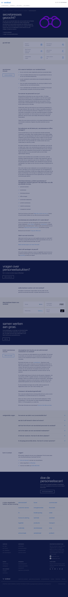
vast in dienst (31, 224)
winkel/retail (37, 543)
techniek (36, 528)
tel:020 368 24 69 (35, 469)
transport (52, 533)
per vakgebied (6, 560)
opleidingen (21, 556)
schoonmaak (22, 543)
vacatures (5, 554)
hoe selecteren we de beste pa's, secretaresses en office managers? (35, 129)
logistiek (20, 533)
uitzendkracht (43, 224)
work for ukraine (22, 562)
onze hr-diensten (10, 10)
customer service (23, 518)
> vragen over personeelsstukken (10, 34)
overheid (51, 528)
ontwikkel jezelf (21, 560)
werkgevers (13, 5)
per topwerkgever (7, 562)
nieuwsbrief (21, 578)
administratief (22, 512)
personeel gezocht (22, 574)
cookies (52, 589)
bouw (35, 512)
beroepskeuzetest (22, 558)
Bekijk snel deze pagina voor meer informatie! (28, 244)
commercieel (53, 512)
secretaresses (38, 538)
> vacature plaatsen (7, 32)
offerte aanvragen (8, 359)
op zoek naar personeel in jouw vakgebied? (20, 10)
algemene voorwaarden (23, 580)
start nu (6, 341)
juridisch (51, 543)
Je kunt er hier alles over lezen (45, 409)
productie (37, 533)
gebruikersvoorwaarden (34, 589)
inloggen (5, 580)
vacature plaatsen (8, 75)
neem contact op (8, 276)
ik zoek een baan (5, 5)
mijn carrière (19, 5)
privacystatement (45, 589)
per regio (5, 556)
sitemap (63, 589)
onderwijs (21, 538)
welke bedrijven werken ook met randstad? (31, 288)
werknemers (21, 554)
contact (4, 571)
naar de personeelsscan (47, 498)
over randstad (26, 5)
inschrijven (5, 583)
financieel (52, 518)
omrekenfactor (36, 366)
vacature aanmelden (23, 576)
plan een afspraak (24, 464)
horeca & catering (23, 528)
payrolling (22, 255)
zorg (50, 538)
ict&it (50, 523)
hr (19, 523)
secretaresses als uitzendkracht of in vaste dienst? (33, 220)
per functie (5, 558)
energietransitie (38, 518)
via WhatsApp (32, 467)
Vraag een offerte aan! (36, 230)
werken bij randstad (23, 589)
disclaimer (58, 589)
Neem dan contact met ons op (41, 213)
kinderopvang (38, 523)
